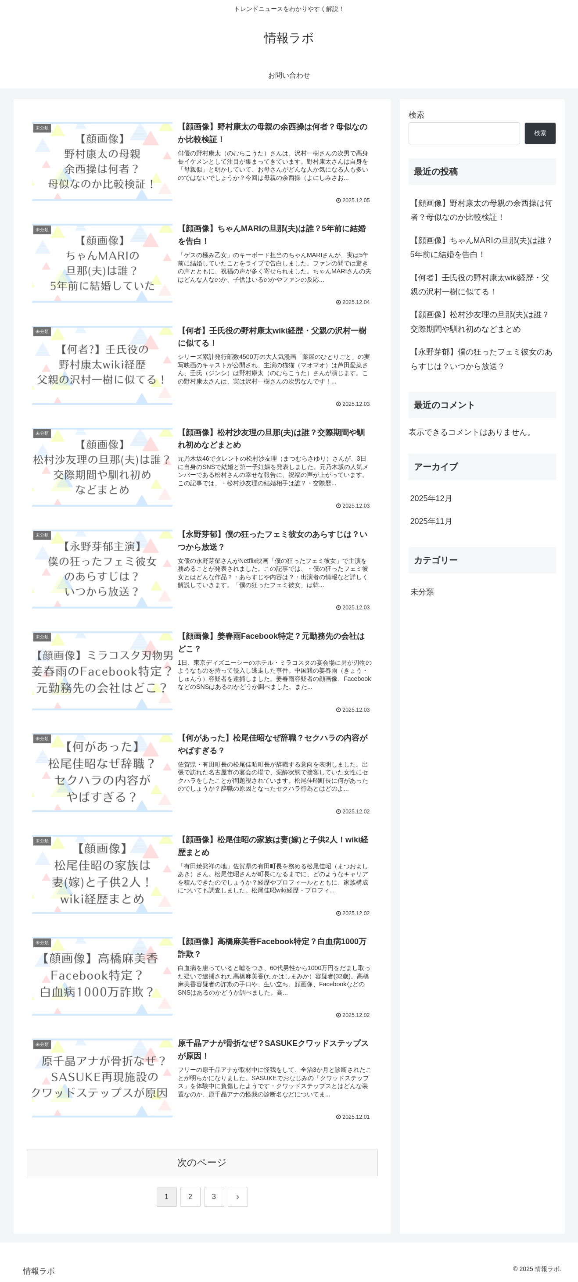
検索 (416, 115)
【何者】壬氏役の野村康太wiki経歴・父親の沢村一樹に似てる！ (480, 284)
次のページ (202, 1162)
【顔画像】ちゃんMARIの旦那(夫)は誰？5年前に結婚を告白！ (482, 247)
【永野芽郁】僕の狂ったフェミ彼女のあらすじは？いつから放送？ (481, 358)
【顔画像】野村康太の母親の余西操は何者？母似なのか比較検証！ (481, 210)
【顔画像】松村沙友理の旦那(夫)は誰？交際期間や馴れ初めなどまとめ (480, 321)
